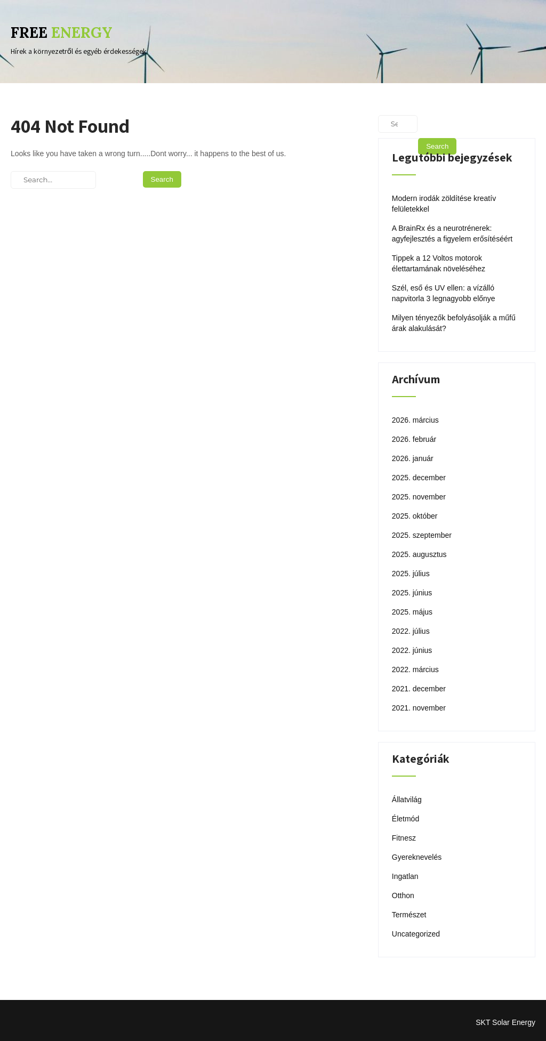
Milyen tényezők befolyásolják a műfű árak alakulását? (454, 323)
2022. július (411, 631)
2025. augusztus (419, 554)
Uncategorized (416, 934)
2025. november (419, 497)
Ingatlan (405, 876)
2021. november (419, 708)
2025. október (415, 516)
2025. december (419, 477)
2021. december (419, 688)
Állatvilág (407, 799)
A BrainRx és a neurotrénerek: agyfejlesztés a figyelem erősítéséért (452, 233)
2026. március (415, 420)
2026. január (412, 458)
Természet (409, 914)
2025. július (411, 573)
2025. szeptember (422, 535)
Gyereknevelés (416, 857)
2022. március (415, 669)
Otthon (403, 895)
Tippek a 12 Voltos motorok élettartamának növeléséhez (438, 263)
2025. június (412, 592)
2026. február (414, 439)
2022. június (412, 650)
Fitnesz (404, 838)
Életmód (405, 818)
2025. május (412, 612)
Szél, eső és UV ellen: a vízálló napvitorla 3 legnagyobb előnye (443, 293)
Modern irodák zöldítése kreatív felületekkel (444, 203)
